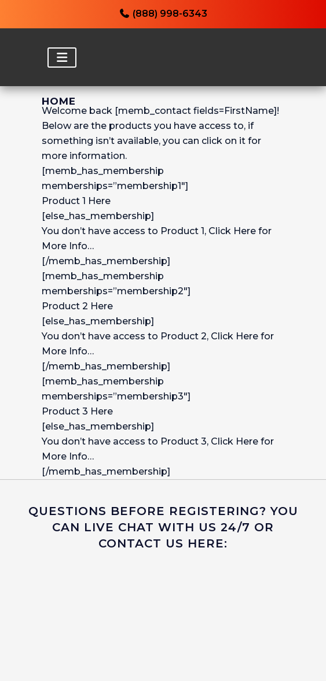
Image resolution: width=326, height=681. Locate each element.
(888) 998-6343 (163, 13)
